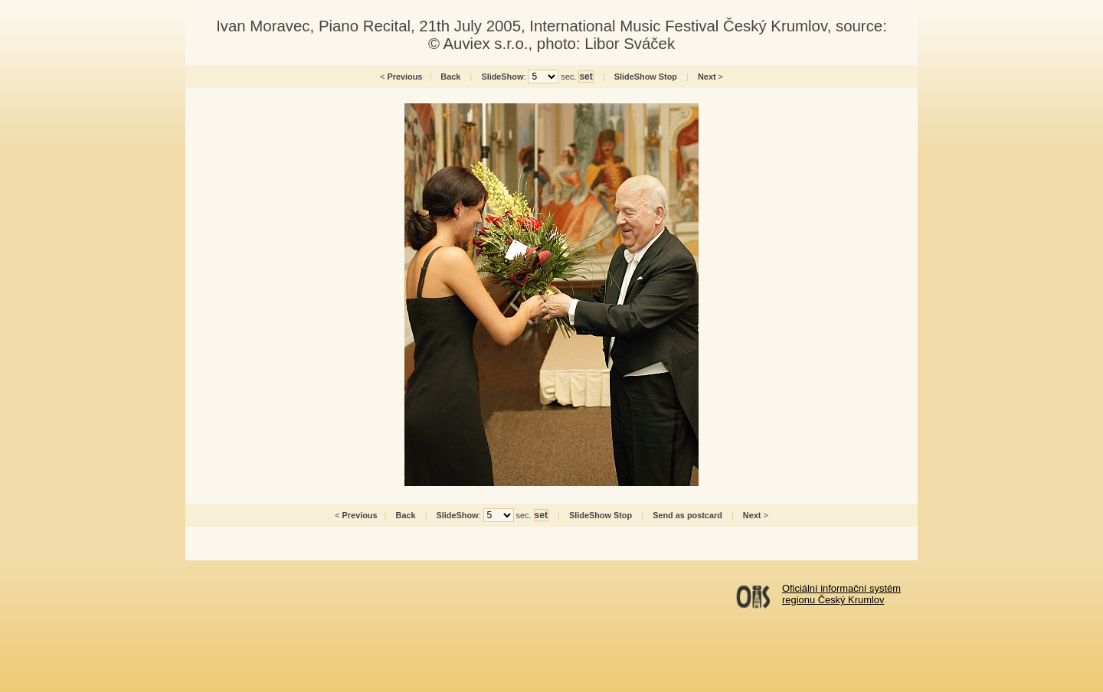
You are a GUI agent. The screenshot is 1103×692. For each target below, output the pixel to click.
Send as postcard (687, 515)
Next (707, 76)
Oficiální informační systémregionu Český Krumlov (841, 594)
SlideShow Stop (645, 76)
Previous (404, 76)
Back (450, 76)
